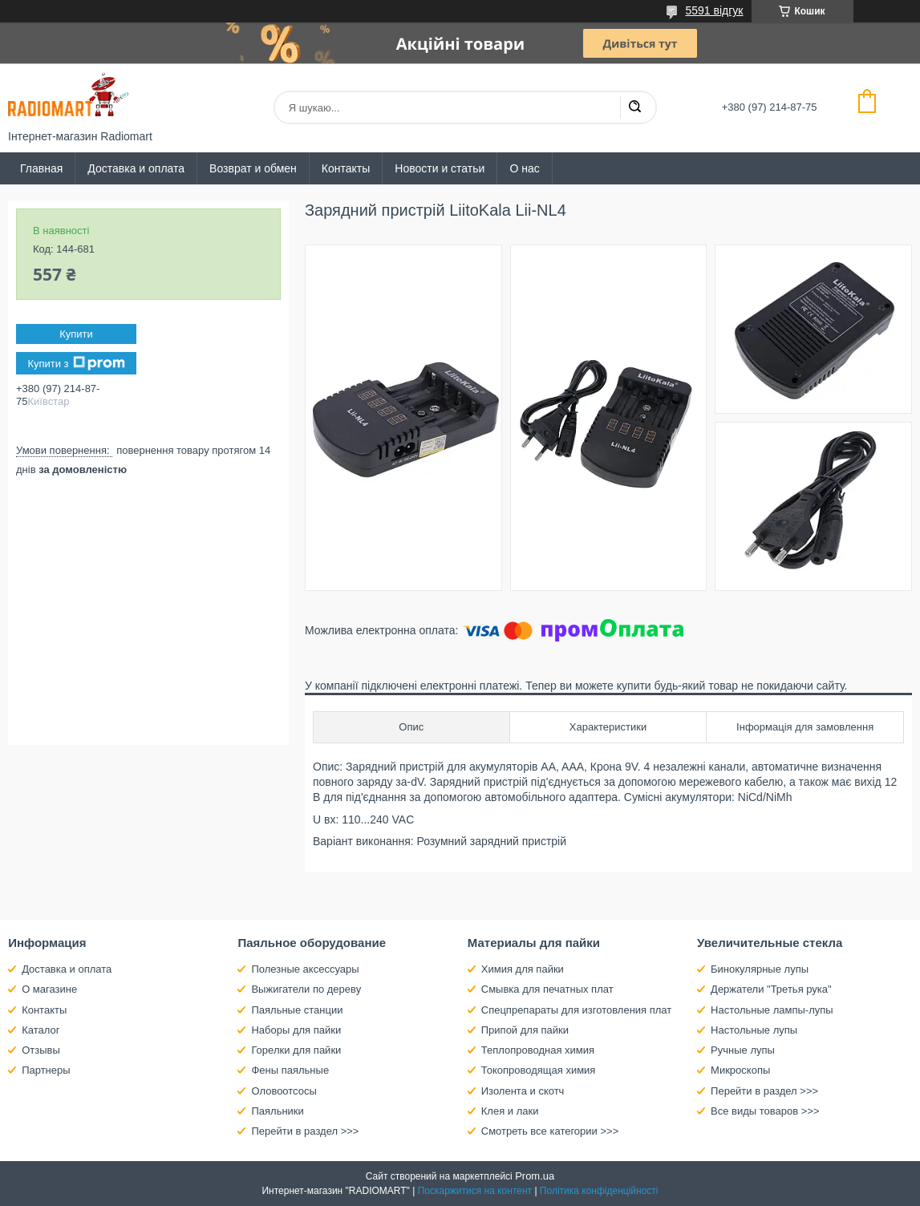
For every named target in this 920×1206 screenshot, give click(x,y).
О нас (524, 168)
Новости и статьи (439, 168)
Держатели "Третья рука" (771, 989)
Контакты (346, 168)
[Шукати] (634, 107)
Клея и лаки (510, 1111)
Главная (41, 168)
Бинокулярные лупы (760, 969)
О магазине (49, 989)
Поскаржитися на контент (475, 1190)
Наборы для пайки (296, 1030)
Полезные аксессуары (305, 969)
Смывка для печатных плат (547, 989)
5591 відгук (715, 10)
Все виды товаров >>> (765, 1111)
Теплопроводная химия (537, 1050)
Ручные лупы (743, 1050)
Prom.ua (534, 1176)
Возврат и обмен (253, 168)
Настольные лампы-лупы (772, 1010)
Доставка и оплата (135, 168)
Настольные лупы (754, 1030)
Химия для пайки (522, 969)
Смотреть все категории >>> (549, 1131)
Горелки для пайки (296, 1050)
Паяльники (277, 1111)
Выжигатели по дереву (306, 989)
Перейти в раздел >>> (305, 1131)
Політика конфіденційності (599, 1190)
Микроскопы (740, 1070)
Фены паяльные (290, 1070)
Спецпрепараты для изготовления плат (576, 1010)
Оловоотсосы (283, 1091)
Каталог (40, 1030)
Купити (76, 334)
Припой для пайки (525, 1030)
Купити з (75, 363)
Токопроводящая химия (538, 1070)
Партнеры (46, 1070)
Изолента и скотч (523, 1091)
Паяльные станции (296, 1010)
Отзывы (41, 1050)
